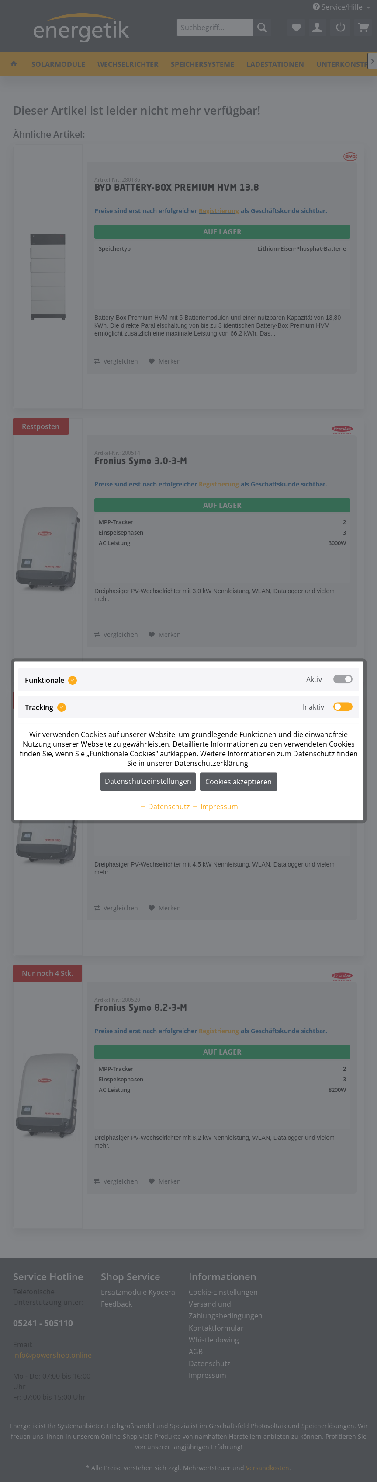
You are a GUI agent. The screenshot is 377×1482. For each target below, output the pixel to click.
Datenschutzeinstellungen (148, 781)
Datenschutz (164, 807)
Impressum (215, 807)
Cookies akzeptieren (238, 782)
